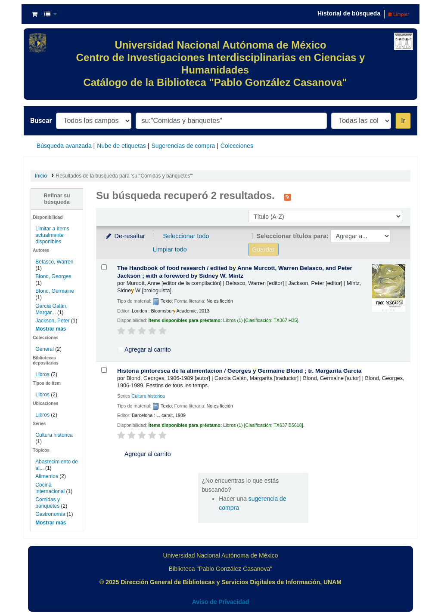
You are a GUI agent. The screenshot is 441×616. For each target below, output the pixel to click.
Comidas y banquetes (47, 502)
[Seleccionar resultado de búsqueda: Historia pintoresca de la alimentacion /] (104, 370)
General (45, 349)
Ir (403, 120)
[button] (34, 14)
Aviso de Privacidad (220, 601)
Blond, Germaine (54, 291)
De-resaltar (125, 236)
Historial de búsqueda (348, 13)
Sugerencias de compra (183, 145)
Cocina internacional (50, 488)
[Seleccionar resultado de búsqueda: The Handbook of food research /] (104, 267)
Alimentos (46, 476)
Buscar (41, 120)
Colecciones (236, 145)
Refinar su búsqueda (56, 199)
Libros (42, 374)
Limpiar (398, 14)
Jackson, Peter (52, 321)
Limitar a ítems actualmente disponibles (52, 235)
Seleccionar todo (186, 236)
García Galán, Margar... (51, 309)
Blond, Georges (53, 276)
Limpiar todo (170, 249)
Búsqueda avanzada (64, 145)
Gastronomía (50, 514)
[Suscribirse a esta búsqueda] (287, 196)
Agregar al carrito (144, 349)
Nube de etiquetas (121, 145)
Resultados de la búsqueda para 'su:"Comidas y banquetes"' (124, 176)
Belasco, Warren (54, 262)
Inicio (41, 176)
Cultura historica (53, 435)
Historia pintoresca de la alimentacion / (239, 371)
